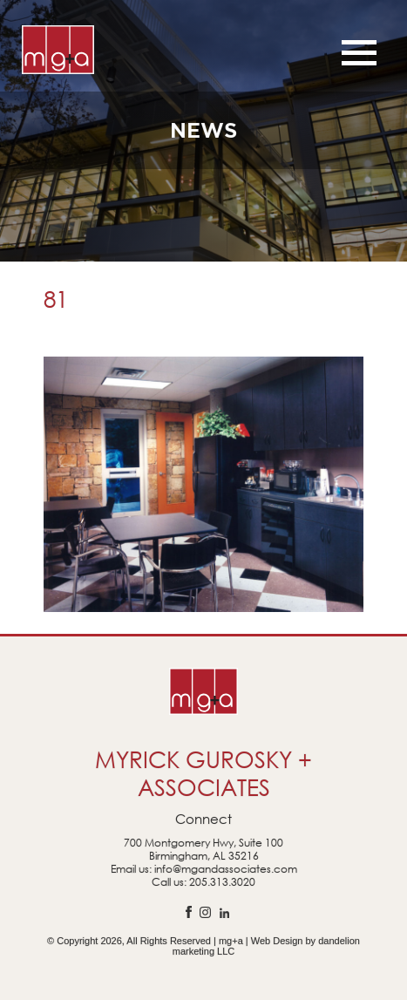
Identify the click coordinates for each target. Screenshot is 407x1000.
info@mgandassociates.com (225, 868)
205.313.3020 (222, 881)
